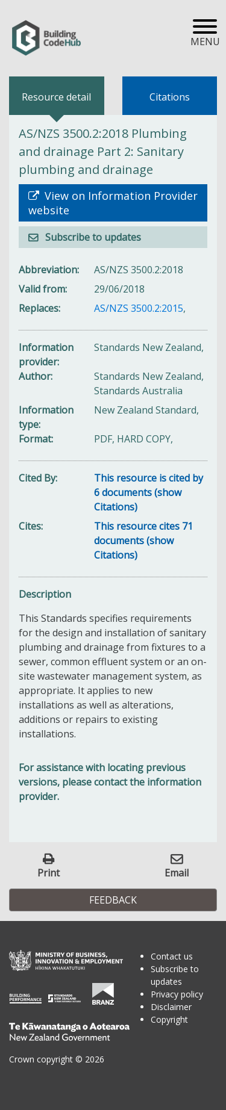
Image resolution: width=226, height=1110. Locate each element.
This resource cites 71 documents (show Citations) (143, 540)
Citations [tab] (169, 97)
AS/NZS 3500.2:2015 (138, 308)
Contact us (172, 956)
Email (177, 872)
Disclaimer (171, 1006)
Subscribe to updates (92, 237)
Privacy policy (177, 994)
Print (48, 872)
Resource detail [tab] (56, 97)
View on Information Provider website (113, 202)
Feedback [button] (113, 900)
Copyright (169, 1019)
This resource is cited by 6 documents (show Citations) (148, 492)
